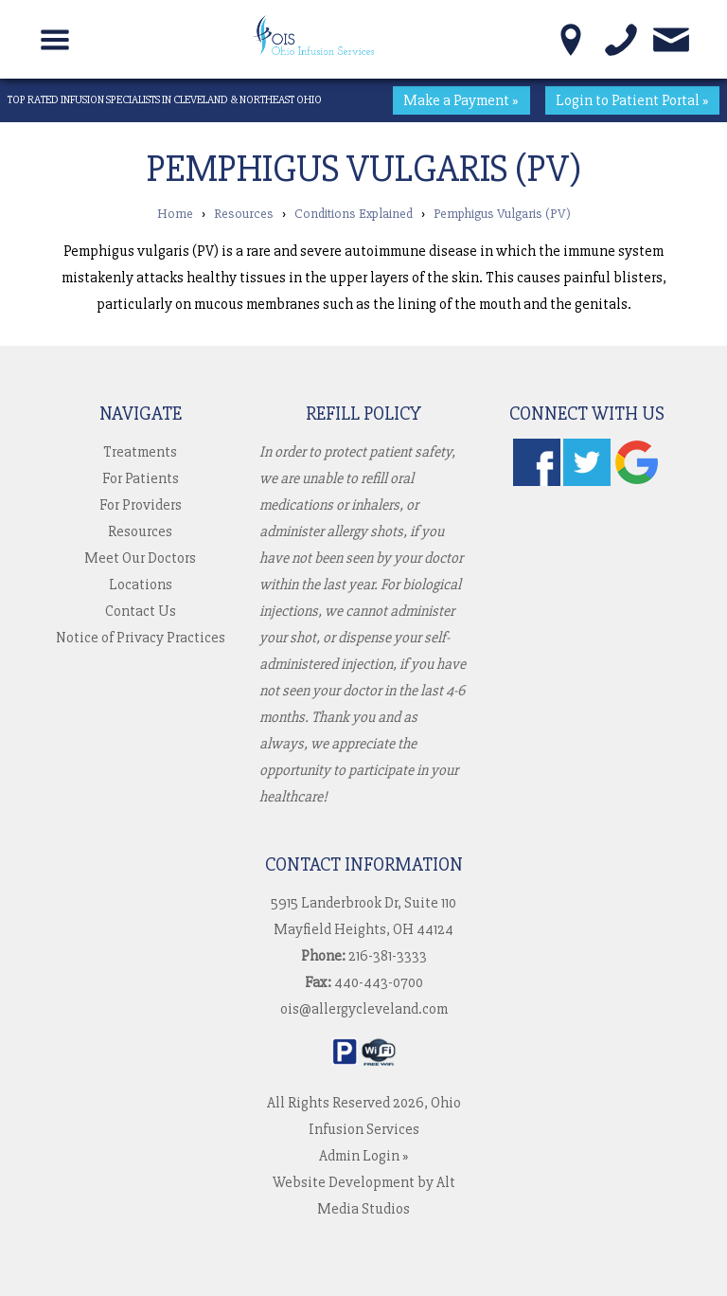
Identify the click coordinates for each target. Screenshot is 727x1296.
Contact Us (140, 611)
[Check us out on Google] (637, 481)
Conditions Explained (353, 214)
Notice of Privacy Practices (140, 637)
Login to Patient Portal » (632, 100)
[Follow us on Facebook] (536, 481)
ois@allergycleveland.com (364, 1008)
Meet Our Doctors (140, 558)
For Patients (140, 478)
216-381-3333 (387, 955)
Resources (244, 214)
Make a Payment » (461, 100)
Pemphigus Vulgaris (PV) (502, 214)
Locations (140, 584)
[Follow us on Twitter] (587, 481)
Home (175, 214)
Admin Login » (364, 1155)
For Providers (140, 504)
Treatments (140, 451)
